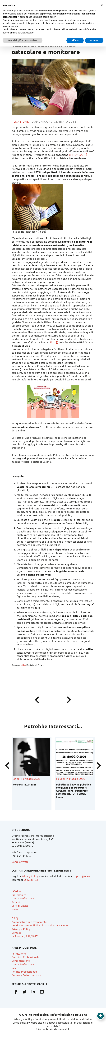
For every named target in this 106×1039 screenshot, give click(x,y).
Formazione (19, 953)
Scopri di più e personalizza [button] (22, 40)
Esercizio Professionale (25, 957)
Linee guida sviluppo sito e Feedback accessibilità (42, 1022)
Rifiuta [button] (75, 40)
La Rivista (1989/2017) (25, 936)
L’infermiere (19, 894)
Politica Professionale (25, 971)
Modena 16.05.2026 (24, 784)
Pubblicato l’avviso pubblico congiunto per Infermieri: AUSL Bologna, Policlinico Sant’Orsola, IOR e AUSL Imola (73, 791)
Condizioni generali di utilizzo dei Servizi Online (40, 925)
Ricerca (16, 967)
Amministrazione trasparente (29, 921)
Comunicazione (21, 960)
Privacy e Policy (21, 929)
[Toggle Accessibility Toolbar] (100, 1016)
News (15, 909)
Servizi (16, 902)
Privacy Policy (30, 876)
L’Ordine (17, 891)
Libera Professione (23, 898)
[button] (101, 5)
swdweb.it (64, 1029)
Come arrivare (20, 861)
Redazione (20, 121)
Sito (52, 342)
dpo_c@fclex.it (83, 876)
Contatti (16, 932)
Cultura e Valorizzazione (26, 975)
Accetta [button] (94, 40)
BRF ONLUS (76, 154)
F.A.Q (15, 918)
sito (23, 665)
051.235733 (31, 879)
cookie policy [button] (49, 17)
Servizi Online (20, 905)
